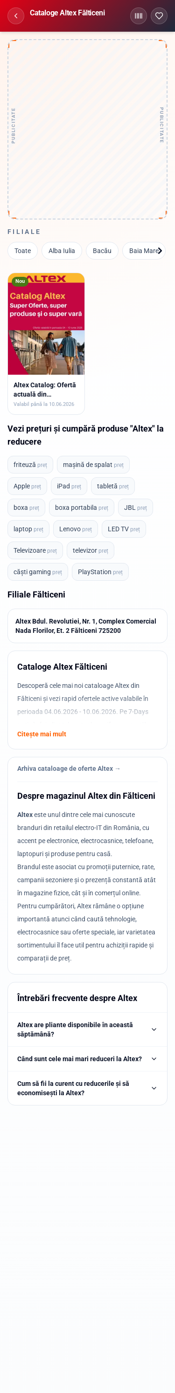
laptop (28, 529)
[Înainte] (160, 250)
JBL (135, 507)
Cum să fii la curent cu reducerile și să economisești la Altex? (87, 1088)
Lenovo (75, 529)
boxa (26, 507)
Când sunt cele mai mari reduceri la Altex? (87, 1059)
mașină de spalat (93, 464)
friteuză (30, 464)
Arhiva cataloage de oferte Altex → (69, 768)
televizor (90, 550)
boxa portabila (81, 507)
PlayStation (100, 572)
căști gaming (38, 572)
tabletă (113, 486)
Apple (27, 486)
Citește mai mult (41, 734)
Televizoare (35, 550)
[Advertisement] (87, 129)
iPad (69, 486)
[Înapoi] (15, 15)
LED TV (124, 529)
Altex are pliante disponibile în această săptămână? (87, 1029)
